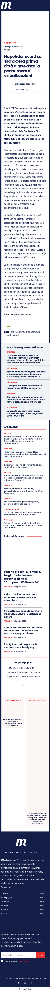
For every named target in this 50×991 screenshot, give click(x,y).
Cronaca (12, 368)
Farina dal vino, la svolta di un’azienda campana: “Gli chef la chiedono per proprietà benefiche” (37, 818)
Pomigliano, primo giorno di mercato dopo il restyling (20, 646)
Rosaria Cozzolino (26, 84)
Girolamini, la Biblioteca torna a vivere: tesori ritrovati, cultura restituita (22, 513)
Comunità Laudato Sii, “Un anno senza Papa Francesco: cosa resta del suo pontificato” (23, 630)
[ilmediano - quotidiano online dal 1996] (6, 5)
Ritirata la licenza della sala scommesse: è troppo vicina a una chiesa (21, 597)
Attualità (10, 43)
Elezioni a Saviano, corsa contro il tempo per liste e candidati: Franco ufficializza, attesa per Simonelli (26, 399)
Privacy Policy (24, 961)
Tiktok (7, 335)
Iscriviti (40, 955)
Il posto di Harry (11, 509)
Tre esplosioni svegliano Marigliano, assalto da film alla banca (21, 502)
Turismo (15, 335)
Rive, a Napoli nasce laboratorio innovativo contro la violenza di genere (23, 614)
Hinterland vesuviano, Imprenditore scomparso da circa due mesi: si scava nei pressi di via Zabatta (26, 374)
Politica (11, 352)
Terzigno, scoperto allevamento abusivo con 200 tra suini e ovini (24, 386)
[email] (18, 955)
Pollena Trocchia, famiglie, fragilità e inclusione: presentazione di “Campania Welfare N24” (23, 525)
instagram (14, 332)
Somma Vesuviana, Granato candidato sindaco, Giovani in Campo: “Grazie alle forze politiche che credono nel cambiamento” (26, 359)
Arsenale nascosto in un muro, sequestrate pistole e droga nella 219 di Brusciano (25, 413)
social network (33, 332)
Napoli (22, 332)
